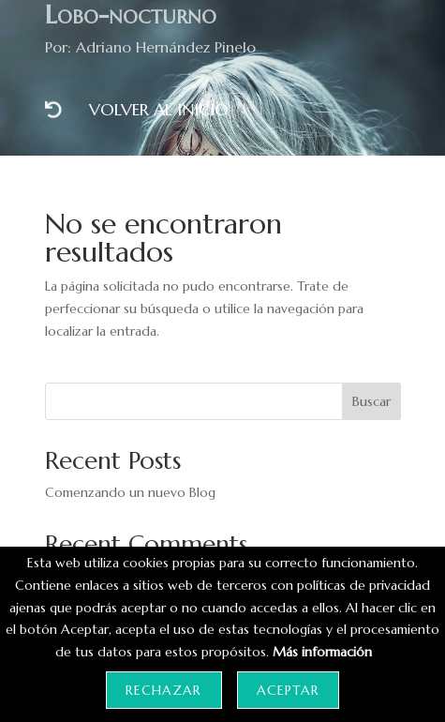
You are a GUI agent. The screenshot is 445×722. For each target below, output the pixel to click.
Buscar (371, 401)
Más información (322, 651)
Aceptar (288, 690)
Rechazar (163, 690)
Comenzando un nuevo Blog (130, 492)
